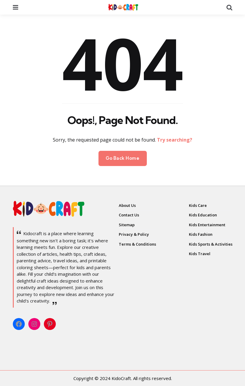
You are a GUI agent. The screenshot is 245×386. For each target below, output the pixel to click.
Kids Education (203, 215)
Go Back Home (123, 158)
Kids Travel (199, 253)
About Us (127, 205)
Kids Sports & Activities (210, 244)
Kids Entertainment (207, 224)
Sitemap (127, 224)
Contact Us (129, 215)
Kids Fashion (200, 234)
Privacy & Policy (134, 234)
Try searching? (174, 140)
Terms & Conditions (137, 244)
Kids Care (198, 205)
